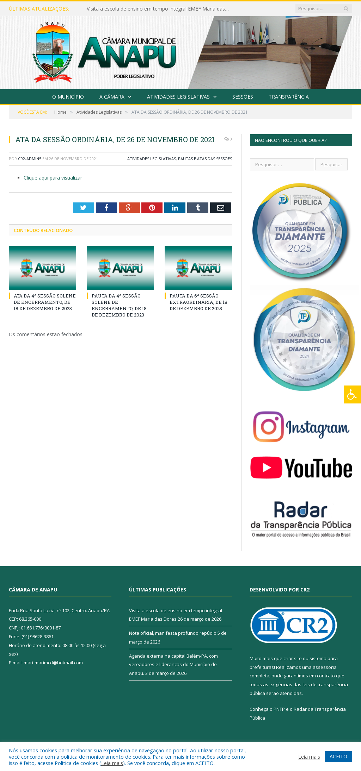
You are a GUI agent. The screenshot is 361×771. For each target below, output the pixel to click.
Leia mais (112, 762)
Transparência (289, 96)
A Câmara (111, 96)
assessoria (325, 667)
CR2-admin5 (29, 158)
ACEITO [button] (338, 756)
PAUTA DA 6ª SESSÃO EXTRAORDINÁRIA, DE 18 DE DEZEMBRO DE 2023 (198, 302)
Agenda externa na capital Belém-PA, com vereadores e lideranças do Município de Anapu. (173, 664)
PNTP (279, 709)
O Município (68, 96)
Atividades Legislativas (178, 96)
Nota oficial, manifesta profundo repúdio (172, 633)
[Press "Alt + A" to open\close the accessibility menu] (352, 394)
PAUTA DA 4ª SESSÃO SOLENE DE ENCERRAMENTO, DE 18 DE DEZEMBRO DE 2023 (119, 305)
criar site (292, 658)
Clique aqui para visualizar (53, 177)
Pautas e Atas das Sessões (205, 158)
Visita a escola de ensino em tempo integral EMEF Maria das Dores (159, 9)
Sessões (242, 96)
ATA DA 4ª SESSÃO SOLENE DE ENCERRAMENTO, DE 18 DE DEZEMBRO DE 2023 (45, 302)
